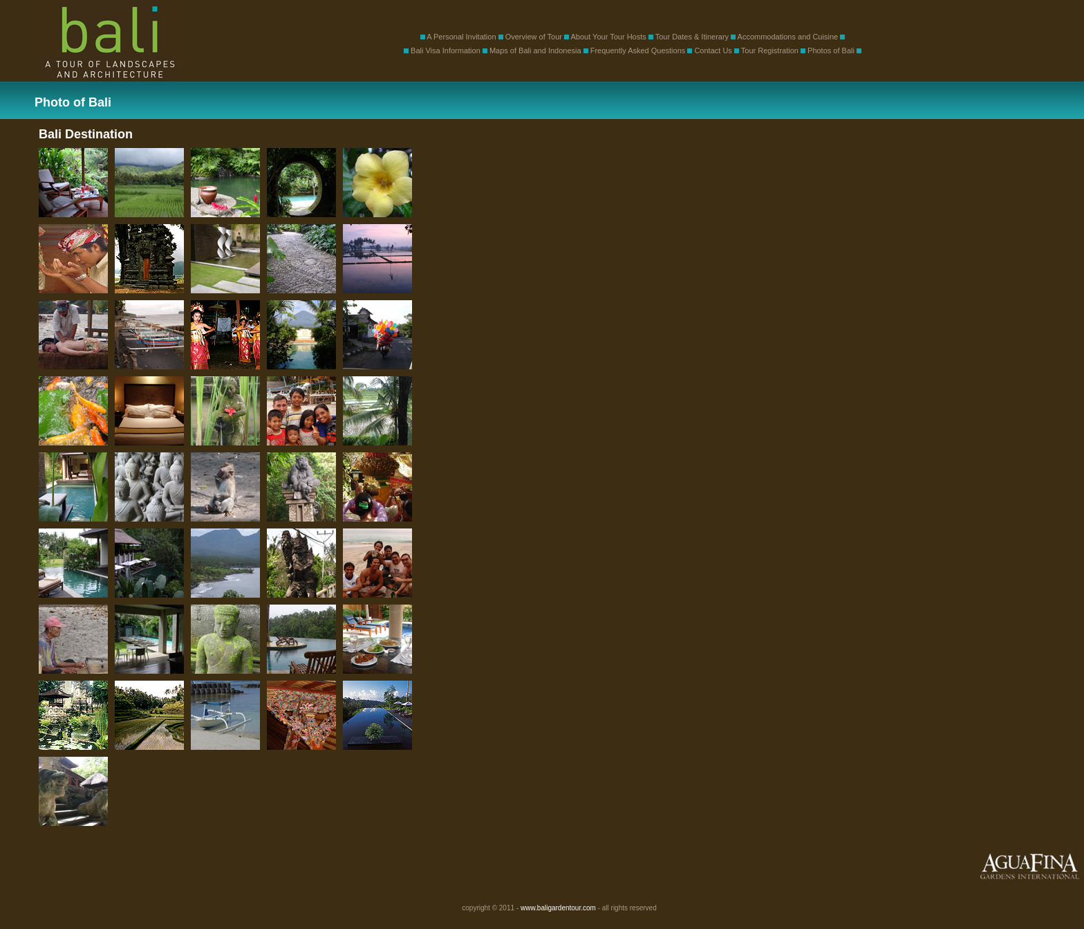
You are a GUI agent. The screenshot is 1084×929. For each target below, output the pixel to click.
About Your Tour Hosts (608, 37)
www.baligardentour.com (558, 908)
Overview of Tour (533, 37)
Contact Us (712, 50)
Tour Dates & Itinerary (692, 37)
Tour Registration (769, 50)
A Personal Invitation (461, 37)
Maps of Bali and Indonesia (535, 50)
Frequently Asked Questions (638, 50)
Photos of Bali (830, 50)
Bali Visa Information (445, 50)
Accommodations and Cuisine (788, 37)
